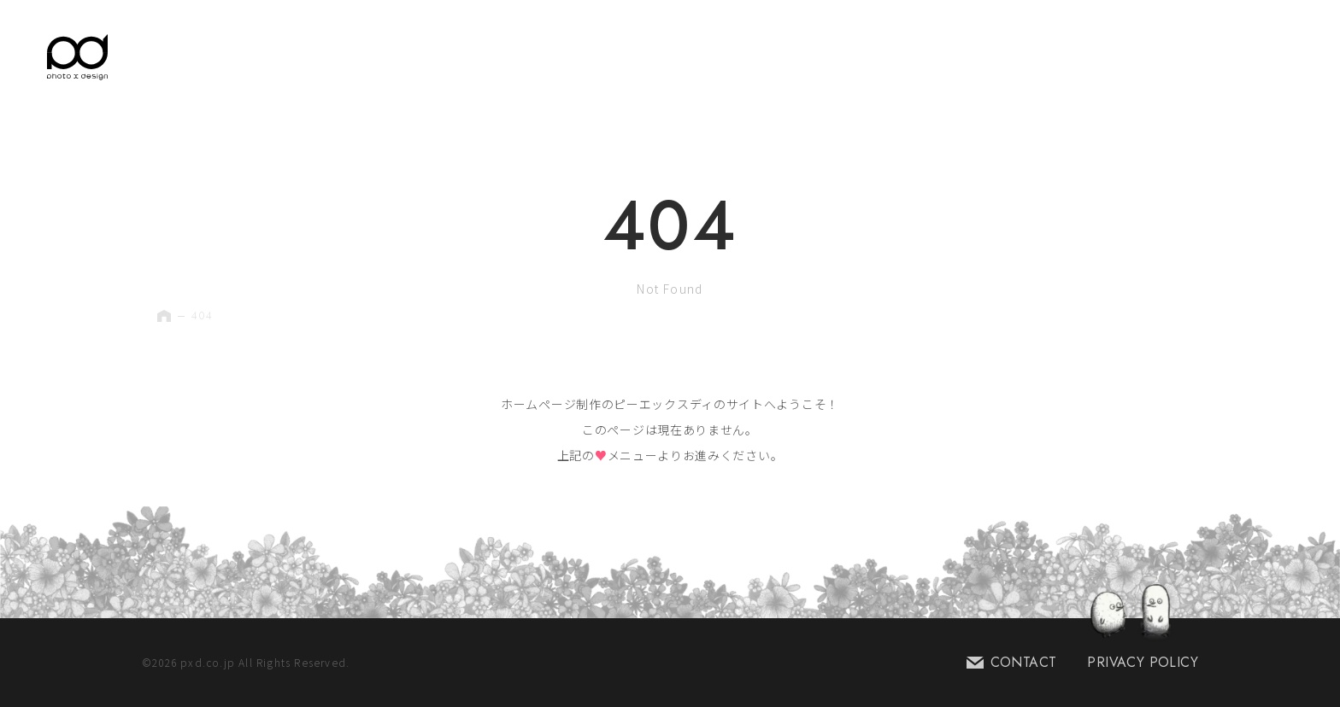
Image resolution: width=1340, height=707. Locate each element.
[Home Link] (77, 57)
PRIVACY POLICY (1142, 662)
